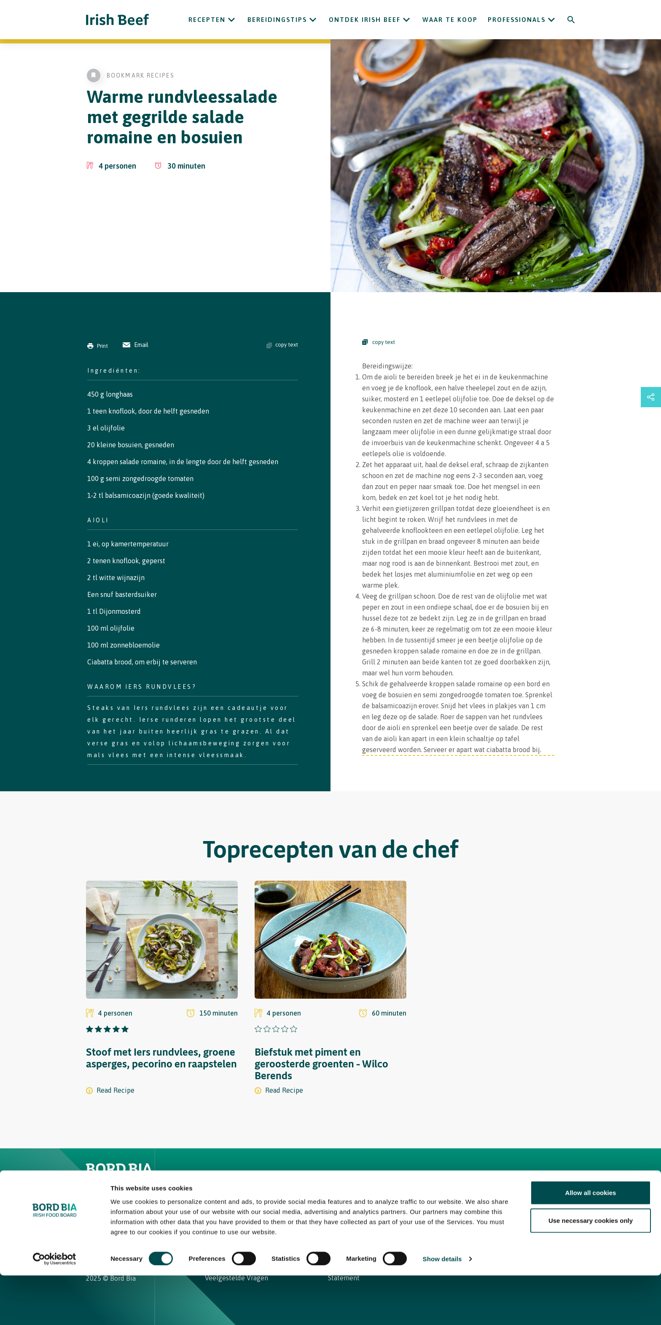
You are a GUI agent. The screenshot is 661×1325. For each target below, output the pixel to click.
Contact (347, 1175)
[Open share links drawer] (651, 397)
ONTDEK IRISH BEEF (364, 19)
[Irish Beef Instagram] (89, 1217)
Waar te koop (450, 19)
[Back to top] (571, 1175)
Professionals (516, 19)
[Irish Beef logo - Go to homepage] (117, 19)
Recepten (207, 19)
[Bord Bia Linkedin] (113, 1217)
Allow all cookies (590, 1242)
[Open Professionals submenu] (551, 19)
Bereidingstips (277, 19)
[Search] (571, 20)
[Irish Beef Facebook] (101, 1217)
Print (97, 346)
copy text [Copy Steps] (378, 342)
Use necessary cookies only (590, 1270)
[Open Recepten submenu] (231, 19)
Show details (442, 1308)
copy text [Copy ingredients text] (282, 344)
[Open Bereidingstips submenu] (313, 19)
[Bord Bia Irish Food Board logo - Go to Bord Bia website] (119, 1181)
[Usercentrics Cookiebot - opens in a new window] (54, 1308)
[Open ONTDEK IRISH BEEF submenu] (406, 19)
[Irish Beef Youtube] (129, 1217)
